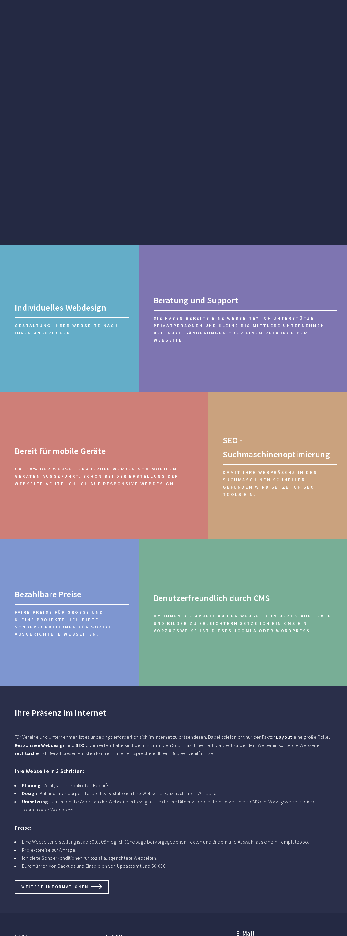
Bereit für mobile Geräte (60, 450)
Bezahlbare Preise (48, 594)
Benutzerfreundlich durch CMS (212, 597)
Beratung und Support (196, 300)
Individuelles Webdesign (60, 307)
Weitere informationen (55, 886)
